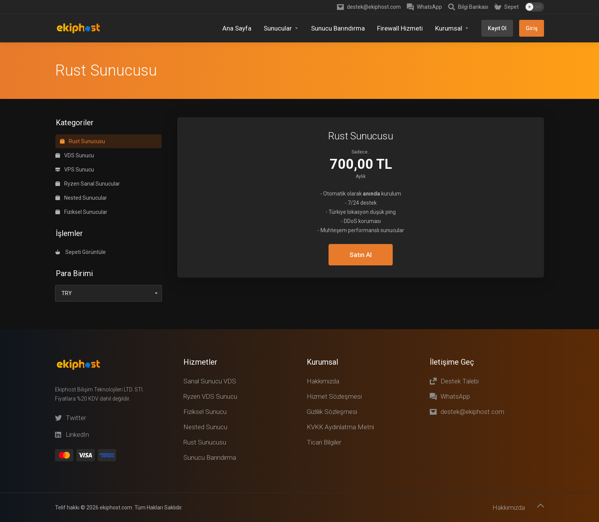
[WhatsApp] (424, 7)
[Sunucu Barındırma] (338, 28)
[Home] (236, 28)
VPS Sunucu (74, 127)
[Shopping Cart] (506, 7)
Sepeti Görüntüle (80, 210)
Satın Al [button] (361, 212)
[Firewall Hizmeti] (400, 28)
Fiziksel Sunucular (81, 169)
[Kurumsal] (452, 28)
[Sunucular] (281, 28)
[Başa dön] (540, 505)
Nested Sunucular (81, 155)
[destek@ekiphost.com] (369, 7)
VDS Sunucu (74, 113)
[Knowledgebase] (468, 7)
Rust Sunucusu (82, 99)
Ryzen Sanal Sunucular (87, 141)
